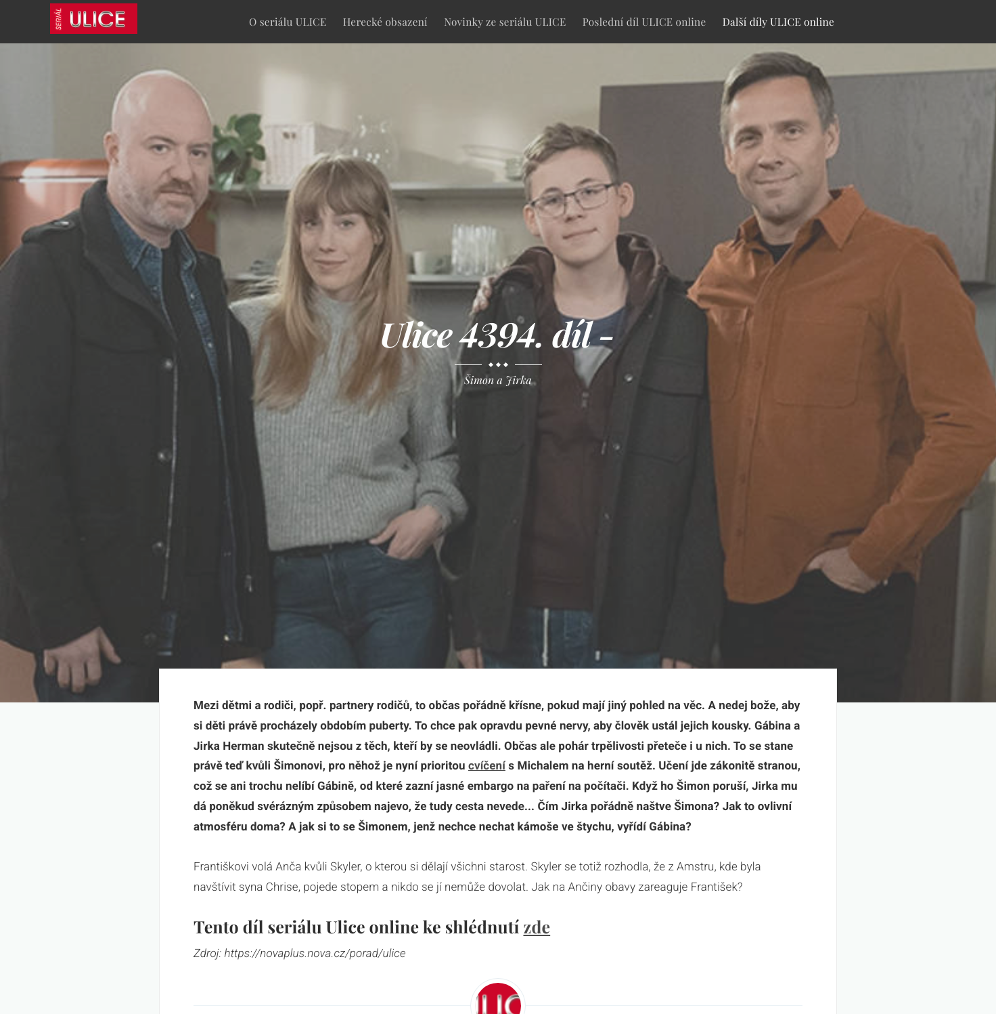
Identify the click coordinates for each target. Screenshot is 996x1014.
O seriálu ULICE (288, 21)
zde (536, 927)
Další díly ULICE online (778, 21)
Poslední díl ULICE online (644, 21)
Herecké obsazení (385, 21)
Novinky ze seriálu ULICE (505, 21)
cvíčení (486, 766)
